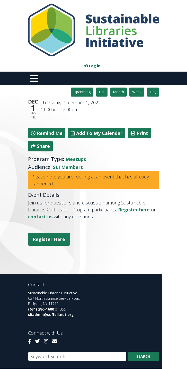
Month (118, 91)
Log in (94, 65)
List (102, 91)
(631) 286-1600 (41, 309)
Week (136, 91)
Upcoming (82, 91)
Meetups (76, 159)
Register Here (49, 239)
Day (153, 91)
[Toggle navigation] (34, 78)
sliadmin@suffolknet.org (51, 314)
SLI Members (68, 167)
